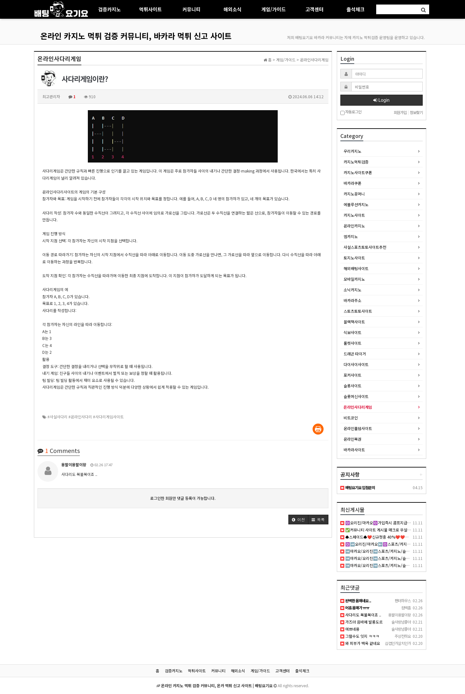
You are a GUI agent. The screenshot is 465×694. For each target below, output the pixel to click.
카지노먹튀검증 (356, 161)
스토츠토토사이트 (358, 311)
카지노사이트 (354, 215)
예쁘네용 (349, 629)
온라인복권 (352, 439)
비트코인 (351, 417)
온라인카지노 (354, 225)
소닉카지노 (352, 289)
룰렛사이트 (352, 343)
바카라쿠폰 (352, 183)
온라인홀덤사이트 (358, 428)
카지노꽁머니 (354, 193)
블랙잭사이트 (354, 321)
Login (381, 100)
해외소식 (232, 9)
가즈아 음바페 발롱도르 (361, 622)
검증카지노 (109, 9)
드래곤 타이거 (355, 353)
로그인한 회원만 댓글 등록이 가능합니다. (182, 498)
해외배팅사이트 (356, 268)
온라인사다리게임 (358, 407)
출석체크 (355, 9)
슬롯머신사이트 (356, 396)
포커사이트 (352, 375)
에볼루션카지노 (356, 204)
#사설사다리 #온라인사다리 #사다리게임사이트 (85, 416)
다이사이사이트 (356, 364)
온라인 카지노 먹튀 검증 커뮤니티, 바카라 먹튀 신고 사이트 (136, 35)
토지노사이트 (354, 257)
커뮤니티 (191, 9)
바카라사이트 (354, 449)
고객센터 (314, 9)
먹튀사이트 (150, 9)
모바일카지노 (354, 279)
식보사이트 (352, 332)
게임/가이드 (273, 9)
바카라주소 (352, 300)
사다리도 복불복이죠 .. (360, 614)
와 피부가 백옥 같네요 (360, 643)
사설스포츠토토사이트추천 (365, 247)
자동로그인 (350, 112)
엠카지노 (351, 236)
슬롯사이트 (352, 385)
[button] (298, 519)
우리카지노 (352, 151)
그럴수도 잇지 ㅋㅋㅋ (359, 636)
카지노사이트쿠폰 (358, 172)
